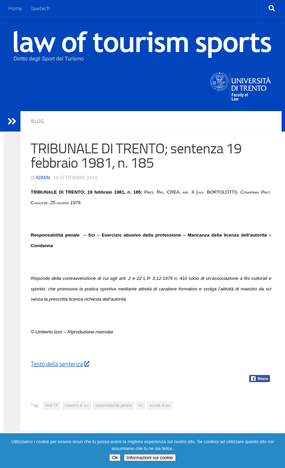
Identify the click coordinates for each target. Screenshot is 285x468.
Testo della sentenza (60, 364)
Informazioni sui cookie (150, 457)
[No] (276, 450)
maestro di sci (77, 405)
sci (140, 405)
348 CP (51, 405)
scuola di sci (159, 405)
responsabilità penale (113, 405)
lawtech (40, 8)
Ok (115, 457)
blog (37, 121)
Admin (43, 178)
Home (15, 8)
